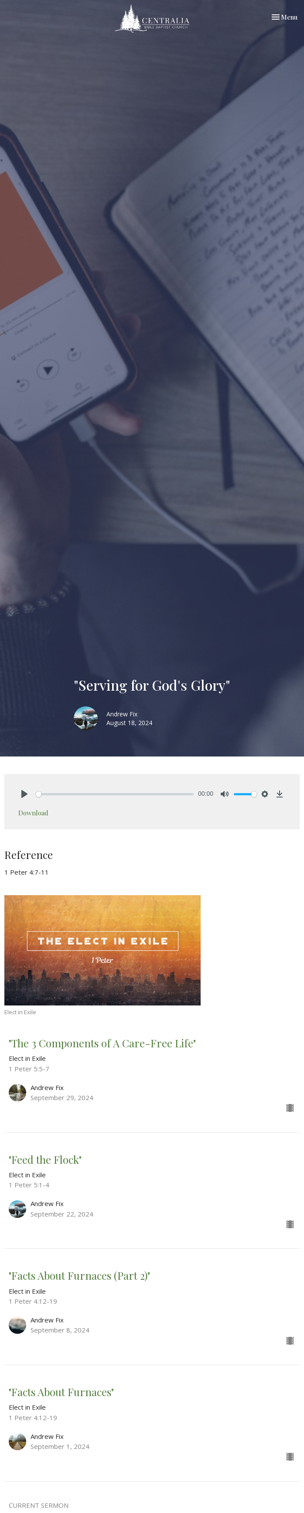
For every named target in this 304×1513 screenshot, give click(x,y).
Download (33, 812)
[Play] (24, 794)
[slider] (115, 794)
